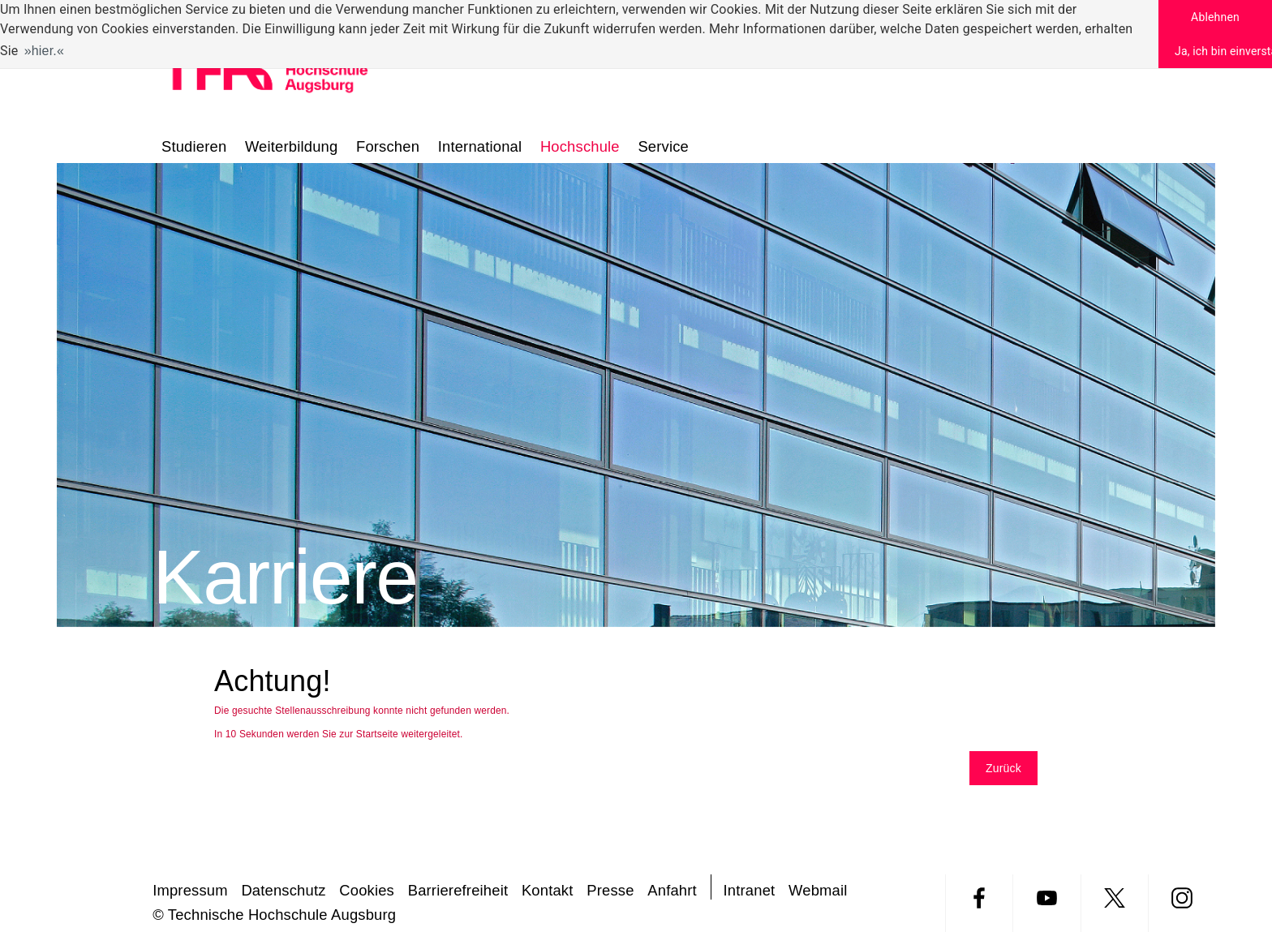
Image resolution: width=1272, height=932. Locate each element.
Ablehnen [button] (1215, 17)
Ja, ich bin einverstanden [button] (1223, 51)
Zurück (1003, 768)
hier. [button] (44, 51)
